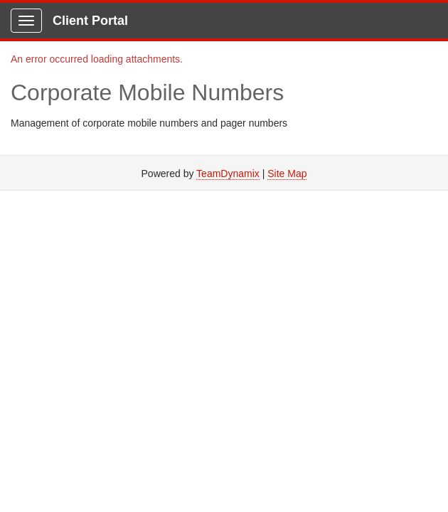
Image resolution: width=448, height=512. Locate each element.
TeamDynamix (228, 173)
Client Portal (90, 21)
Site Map (286, 173)
